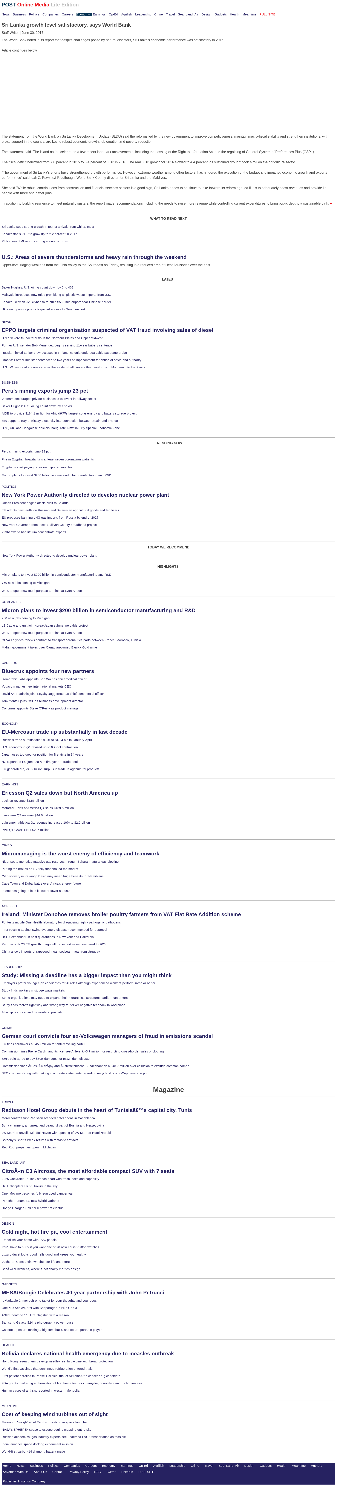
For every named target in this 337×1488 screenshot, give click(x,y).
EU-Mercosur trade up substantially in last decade (64, 732)
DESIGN (8, 1223)
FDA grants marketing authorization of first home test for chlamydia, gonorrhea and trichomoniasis (72, 1383)
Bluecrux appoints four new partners (48, 671)
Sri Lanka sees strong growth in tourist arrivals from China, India (48, 226)
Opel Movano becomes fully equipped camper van (38, 1193)
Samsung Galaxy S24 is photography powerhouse (38, 1322)
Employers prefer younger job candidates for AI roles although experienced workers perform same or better (78, 983)
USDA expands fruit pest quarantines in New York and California (48, 937)
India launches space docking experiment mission (37, 1444)
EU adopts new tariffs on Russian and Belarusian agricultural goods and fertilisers (60, 510)
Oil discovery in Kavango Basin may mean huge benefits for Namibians (53, 876)
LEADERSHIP (12, 967)
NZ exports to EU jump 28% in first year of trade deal (40, 762)
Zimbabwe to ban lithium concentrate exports (34, 532)
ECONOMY (10, 723)
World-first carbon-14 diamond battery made (33, 1451)
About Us (40, 1472)
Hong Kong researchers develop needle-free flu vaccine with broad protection (57, 1361)
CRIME (7, 1027)
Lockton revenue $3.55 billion (23, 800)
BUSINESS (10, 382)
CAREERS (9, 663)
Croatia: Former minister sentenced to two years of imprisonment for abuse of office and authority (71, 360)
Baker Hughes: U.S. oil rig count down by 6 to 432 (38, 287)
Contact (57, 1472)
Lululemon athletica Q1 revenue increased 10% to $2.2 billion (46, 822)
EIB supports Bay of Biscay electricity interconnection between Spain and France (60, 420)
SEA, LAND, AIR (14, 1162)
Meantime (249, 14)
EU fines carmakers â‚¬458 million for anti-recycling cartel (43, 1044)
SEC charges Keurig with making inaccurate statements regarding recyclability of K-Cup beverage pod (75, 1073)
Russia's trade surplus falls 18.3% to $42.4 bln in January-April (47, 740)
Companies (51, 14)
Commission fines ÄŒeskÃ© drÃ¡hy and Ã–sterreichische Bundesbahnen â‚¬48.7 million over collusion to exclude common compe (95, 1066)
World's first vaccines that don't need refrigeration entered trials (47, 1368)
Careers (67, 14)
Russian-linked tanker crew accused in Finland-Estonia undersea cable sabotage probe (64, 352)
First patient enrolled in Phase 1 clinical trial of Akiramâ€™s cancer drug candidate (61, 1376)
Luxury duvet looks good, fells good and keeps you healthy (44, 1254)
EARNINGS (10, 784)
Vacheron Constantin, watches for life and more (36, 1261)
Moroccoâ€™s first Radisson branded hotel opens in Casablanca (48, 1118)
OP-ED (7, 845)
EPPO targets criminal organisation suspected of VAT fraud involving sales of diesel (107, 330)
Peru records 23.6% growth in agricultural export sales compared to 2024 (54, 944)
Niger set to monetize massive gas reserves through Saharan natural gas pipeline (60, 861)
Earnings (99, 14)
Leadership (143, 14)
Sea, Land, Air (188, 14)
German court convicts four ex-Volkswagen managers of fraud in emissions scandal (107, 1036)
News (6, 14)
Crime (158, 14)
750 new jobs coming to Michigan (26, 583)
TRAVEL (8, 1102)
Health (234, 14)
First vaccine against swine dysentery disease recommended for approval (54, 929)
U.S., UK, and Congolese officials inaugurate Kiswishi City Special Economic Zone (61, 428)
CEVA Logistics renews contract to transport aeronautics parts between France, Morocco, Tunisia (71, 640)
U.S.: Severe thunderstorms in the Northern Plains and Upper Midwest (52, 338)
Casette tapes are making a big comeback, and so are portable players (52, 1330)
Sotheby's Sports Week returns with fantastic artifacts (40, 1140)
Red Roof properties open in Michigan (29, 1147)
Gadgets (221, 14)
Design (206, 14)
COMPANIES (11, 602)
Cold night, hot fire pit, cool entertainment (54, 1232)
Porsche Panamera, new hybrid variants (30, 1201)
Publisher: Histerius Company (24, 1481)
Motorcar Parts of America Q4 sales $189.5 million (38, 808)
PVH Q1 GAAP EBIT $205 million (25, 830)
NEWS (6, 321)
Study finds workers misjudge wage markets (33, 990)
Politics (34, 14)
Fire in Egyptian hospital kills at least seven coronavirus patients (48, 459)
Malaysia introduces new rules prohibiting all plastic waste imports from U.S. (56, 294)
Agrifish (126, 14)
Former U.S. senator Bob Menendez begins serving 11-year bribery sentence (57, 345)
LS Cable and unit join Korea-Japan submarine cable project (45, 625)
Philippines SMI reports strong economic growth (36, 241)
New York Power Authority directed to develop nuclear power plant (85, 495)
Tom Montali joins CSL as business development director (42, 701)
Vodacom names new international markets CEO (36, 686)
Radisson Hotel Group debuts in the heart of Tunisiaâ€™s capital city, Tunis (97, 1110)
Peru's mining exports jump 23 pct (45, 391)
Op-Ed (113, 14)
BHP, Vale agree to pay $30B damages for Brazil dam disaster (46, 1058)
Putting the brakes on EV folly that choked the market (40, 869)
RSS (97, 1472)
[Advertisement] (34, 80)
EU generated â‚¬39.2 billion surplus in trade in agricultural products (51, 769)
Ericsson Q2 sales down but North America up (60, 793)
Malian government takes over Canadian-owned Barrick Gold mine (49, 647)
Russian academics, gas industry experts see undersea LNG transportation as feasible (64, 1437)
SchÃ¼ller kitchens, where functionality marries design (41, 1269)
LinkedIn (127, 1472)
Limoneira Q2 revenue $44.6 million (27, 815)
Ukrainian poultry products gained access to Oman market (43, 309)
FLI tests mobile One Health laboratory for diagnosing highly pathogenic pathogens (61, 922)
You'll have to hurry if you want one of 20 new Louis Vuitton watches (50, 1247)
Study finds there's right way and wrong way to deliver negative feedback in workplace (63, 1005)
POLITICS (9, 486)
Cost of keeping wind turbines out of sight (55, 1414)
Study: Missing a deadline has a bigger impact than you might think (87, 975)
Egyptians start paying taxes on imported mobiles (37, 467)
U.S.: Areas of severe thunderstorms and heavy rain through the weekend (94, 257)
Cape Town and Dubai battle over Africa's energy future (41, 883)
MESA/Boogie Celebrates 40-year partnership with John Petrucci (83, 1292)
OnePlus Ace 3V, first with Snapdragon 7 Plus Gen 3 (39, 1308)
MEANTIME (10, 1406)
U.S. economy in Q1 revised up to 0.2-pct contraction (40, 747)
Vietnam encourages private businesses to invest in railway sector (49, 399)
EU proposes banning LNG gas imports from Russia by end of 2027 (50, 517)
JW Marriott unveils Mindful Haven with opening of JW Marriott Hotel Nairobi (56, 1132)
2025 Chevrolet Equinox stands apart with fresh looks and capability (50, 1179)
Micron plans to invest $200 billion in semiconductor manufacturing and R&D (56, 475)
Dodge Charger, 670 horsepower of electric (33, 1208)
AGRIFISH (9, 906)
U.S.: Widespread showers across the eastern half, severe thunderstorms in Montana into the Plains (73, 367)
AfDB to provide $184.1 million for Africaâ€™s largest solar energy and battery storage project (69, 413)
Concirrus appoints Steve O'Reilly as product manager (41, 708)
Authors (316, 1465)
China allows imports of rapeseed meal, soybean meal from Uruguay (51, 951)
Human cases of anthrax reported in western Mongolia (41, 1390)
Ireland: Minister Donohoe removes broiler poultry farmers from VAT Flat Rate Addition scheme (121, 914)
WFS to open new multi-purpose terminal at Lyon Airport (42, 590)
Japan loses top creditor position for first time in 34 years (42, 754)
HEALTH (8, 1345)
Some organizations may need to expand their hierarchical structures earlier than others (65, 997)
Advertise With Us (16, 1472)
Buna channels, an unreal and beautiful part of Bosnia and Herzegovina (53, 1125)
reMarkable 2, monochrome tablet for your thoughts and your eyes (49, 1300)
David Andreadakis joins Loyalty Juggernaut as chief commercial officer (53, 693)
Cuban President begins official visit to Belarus (35, 503)
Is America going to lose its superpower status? (36, 891)
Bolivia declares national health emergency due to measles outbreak (88, 1353)
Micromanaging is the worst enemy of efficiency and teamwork (80, 853)
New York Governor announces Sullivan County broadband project (49, 525)
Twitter (111, 1472)
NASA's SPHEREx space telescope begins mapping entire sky (46, 1429)
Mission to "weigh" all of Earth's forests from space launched (45, 1422)
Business (19, 14)
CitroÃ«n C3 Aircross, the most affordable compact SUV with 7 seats (88, 1171)
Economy (83, 14)
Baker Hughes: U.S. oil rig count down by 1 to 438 (38, 406)
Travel (170, 14)
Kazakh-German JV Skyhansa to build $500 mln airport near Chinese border (56, 302)
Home (7, 1465)
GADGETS (9, 1284)
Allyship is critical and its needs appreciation (33, 1012)
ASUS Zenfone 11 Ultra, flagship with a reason (35, 1315)
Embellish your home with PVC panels (29, 1240)
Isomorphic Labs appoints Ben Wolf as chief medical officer (44, 679)
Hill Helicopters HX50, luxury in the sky (30, 1186)
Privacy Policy (79, 1472)
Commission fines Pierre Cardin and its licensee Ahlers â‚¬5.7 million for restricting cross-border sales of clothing (83, 1051)
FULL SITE (146, 1472)
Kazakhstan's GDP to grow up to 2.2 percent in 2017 (39, 234)
